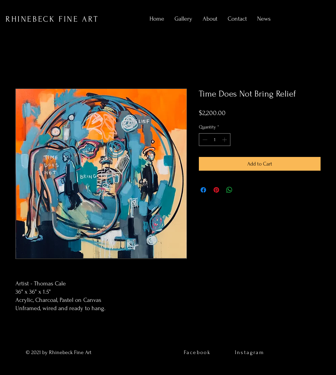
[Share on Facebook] (203, 190)
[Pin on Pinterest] (216, 190)
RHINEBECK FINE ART (52, 19)
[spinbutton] (214, 140)
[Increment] (225, 140)
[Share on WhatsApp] (229, 190)
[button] (183, 18)
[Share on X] (242, 190)
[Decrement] (204, 140)
